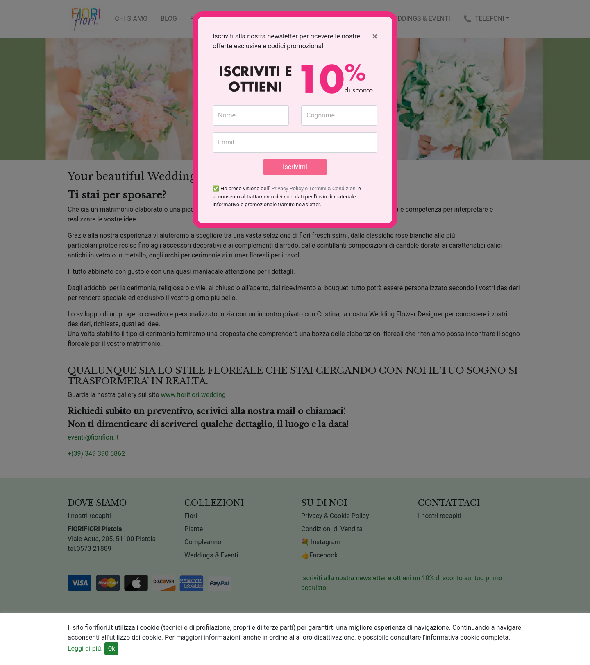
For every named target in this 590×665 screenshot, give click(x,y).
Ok (111, 648)
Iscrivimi (295, 167)
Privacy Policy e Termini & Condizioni (314, 188)
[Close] (374, 36)
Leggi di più (84, 648)
